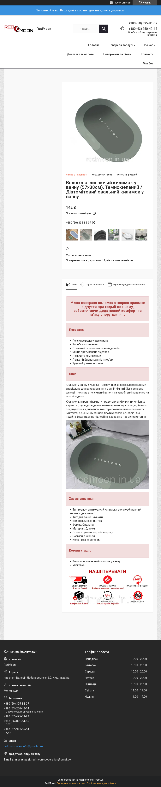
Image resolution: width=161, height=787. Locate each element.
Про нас (148, 45)
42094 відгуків (123, 2)
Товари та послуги (121, 45)
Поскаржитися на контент (71, 783)
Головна (93, 45)
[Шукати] (103, 29)
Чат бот (148, 63)
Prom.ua (99, 779)
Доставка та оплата (80, 54)
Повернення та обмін (117, 54)
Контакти (147, 54)
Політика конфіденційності (101, 783)
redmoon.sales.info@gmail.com (23, 746)
